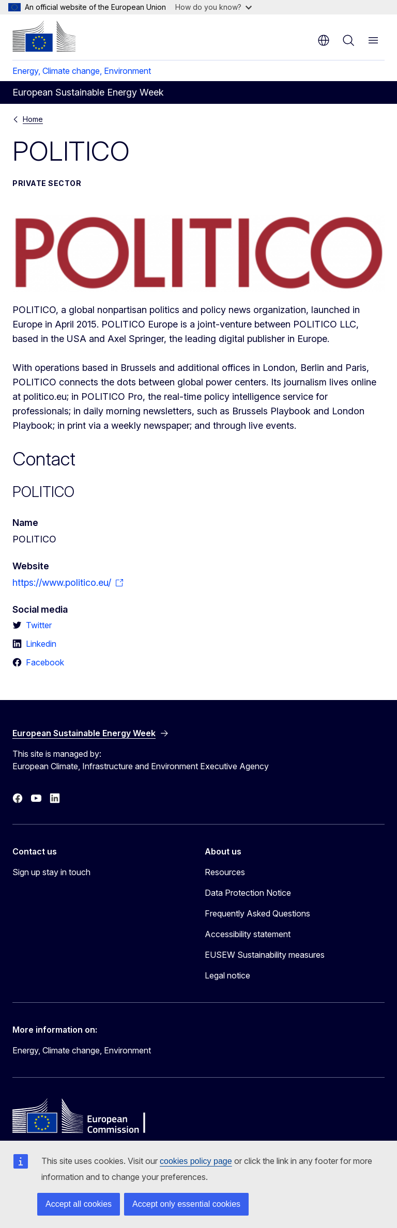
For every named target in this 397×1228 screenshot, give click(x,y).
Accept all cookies (78, 1204)
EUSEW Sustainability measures (265, 955)
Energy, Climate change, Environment (81, 71)
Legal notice (227, 975)
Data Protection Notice (248, 893)
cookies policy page (196, 1161)
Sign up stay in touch (51, 872)
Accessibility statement (248, 934)
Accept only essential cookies (186, 1204)
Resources (225, 872)
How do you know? (213, 7)
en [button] (323, 40)
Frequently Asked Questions (257, 913)
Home (33, 119)
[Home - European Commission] (43, 36)
